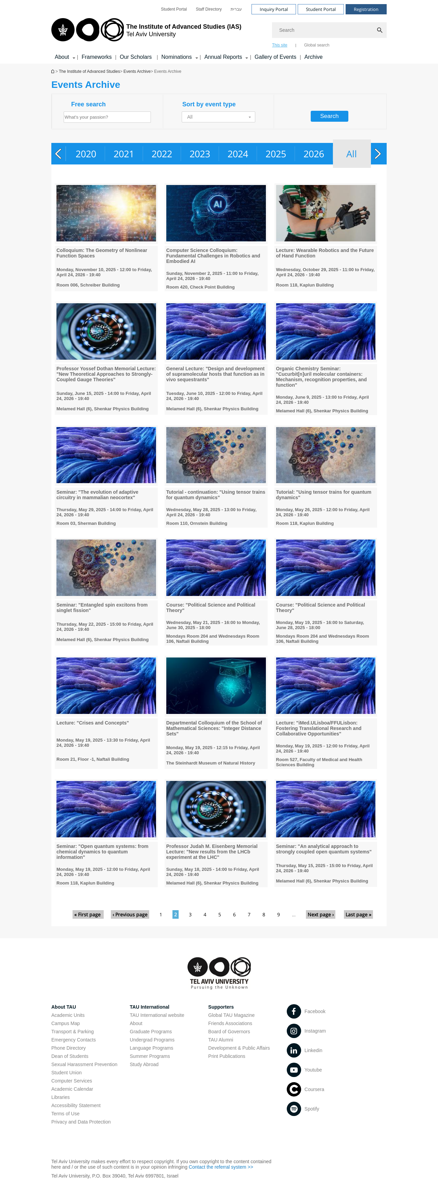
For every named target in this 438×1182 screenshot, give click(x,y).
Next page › (321, 914)
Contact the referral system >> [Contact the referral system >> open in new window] (221, 1167)
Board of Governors (229, 1031)
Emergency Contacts (73, 1039)
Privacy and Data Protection (81, 1122)
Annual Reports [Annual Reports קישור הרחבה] (223, 57)
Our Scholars (136, 57)
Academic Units (68, 1015)
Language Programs (151, 1048)
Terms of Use (65, 1113)
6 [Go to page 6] (234, 914)
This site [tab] (279, 45)
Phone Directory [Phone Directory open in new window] (68, 1048)
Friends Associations (230, 1023)
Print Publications (226, 1056)
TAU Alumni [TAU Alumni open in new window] (220, 1039)
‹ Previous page (130, 914)
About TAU (63, 1007)
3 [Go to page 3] (190, 914)
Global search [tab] (317, 45)
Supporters (221, 1007)
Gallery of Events (275, 57)
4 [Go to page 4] (205, 914)
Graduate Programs (151, 1031)
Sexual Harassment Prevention (84, 1064)
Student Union (66, 1072)
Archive (314, 57)
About (136, 1023)
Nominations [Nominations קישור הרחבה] (177, 57)
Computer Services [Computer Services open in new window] (71, 1081)
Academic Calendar (72, 1089)
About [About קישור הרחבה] (62, 57)
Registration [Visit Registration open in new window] (366, 9)
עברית (236, 9)
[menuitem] (173, 9)
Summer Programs (150, 1056)
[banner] (219, 32)
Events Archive (137, 71)
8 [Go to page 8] (263, 914)
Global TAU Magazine (231, 1015)
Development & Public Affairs (239, 1048)
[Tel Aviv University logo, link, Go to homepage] (146, 32)
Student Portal (174, 9)
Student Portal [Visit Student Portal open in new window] (321, 9)
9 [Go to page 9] (278, 914)
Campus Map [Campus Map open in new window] (65, 1023)
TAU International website (157, 1015)
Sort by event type (209, 104)
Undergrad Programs (152, 1039)
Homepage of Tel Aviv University (53, 71)
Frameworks (96, 57)
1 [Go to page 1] (160, 914)
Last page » (358, 914)
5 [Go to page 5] (219, 914)
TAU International (149, 1007)
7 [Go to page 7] (249, 914)
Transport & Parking (72, 1031)
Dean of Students (69, 1056)
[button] (218, 117)
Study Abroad (144, 1064)
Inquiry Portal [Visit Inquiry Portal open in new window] (274, 9)
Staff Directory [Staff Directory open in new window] (209, 9)
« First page (88, 914)
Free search (88, 104)
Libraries (60, 1097)
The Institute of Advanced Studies (89, 71)
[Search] (329, 30)
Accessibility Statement (76, 1105)
